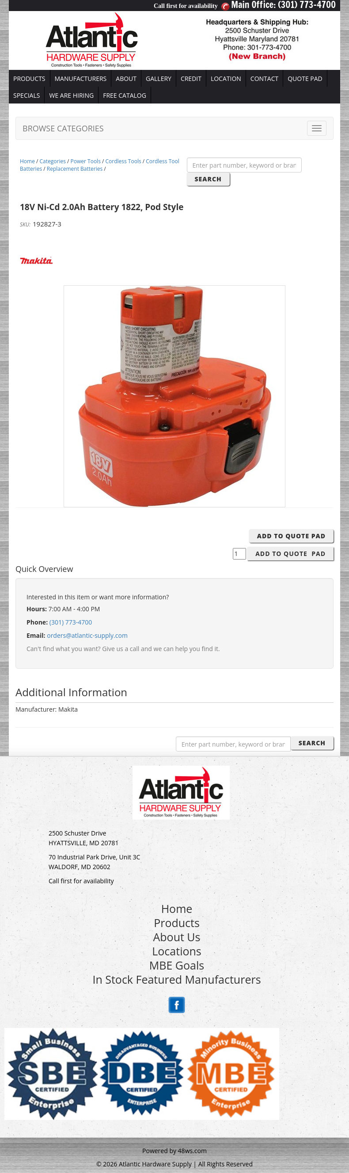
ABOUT (126, 78)
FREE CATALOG (124, 95)
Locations (176, 950)
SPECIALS (26, 95)
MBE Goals (176, 965)
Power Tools (86, 161)
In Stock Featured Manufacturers (176, 979)
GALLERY (158, 78)
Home (27, 161)
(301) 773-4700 (70, 622)
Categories (53, 161)
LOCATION (226, 78)
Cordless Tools (123, 161)
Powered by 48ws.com (174, 1150)
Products (177, 922)
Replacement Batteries (74, 168)
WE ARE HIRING (71, 95)
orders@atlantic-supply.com (87, 635)
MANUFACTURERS (81, 78)
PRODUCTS (29, 78)
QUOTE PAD (305, 78)
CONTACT (264, 78)
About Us (176, 936)
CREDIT (191, 78)
